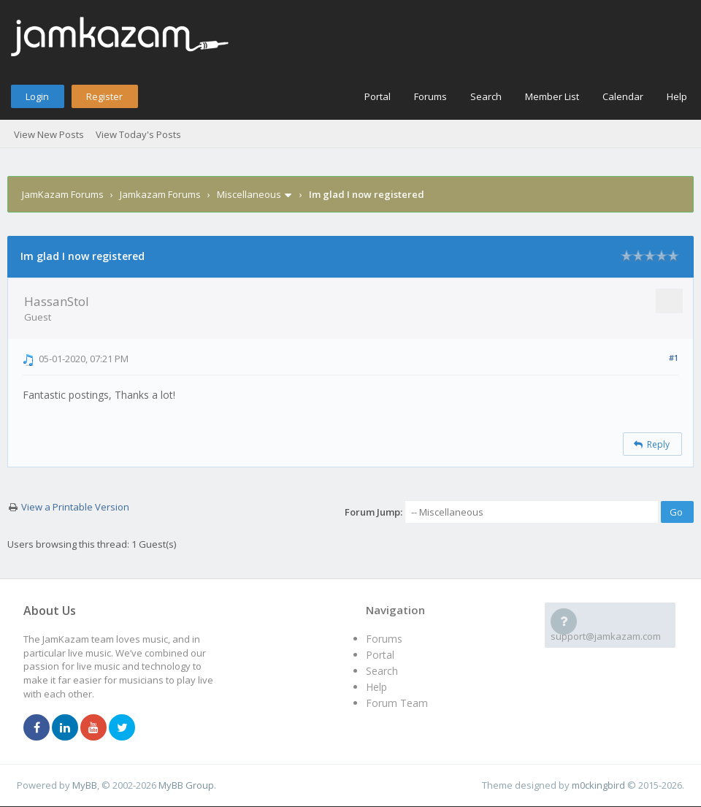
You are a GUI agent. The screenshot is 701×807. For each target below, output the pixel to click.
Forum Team (397, 703)
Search (486, 96)
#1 (673, 357)
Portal (377, 96)
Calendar (622, 96)
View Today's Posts (138, 134)
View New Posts (49, 134)
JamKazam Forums (63, 194)
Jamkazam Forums (160, 194)
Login (37, 96)
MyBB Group (186, 785)
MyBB (84, 785)
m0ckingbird (598, 785)
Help (677, 96)
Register (104, 96)
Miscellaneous (249, 194)
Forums (430, 96)
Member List (552, 96)
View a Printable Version (75, 506)
